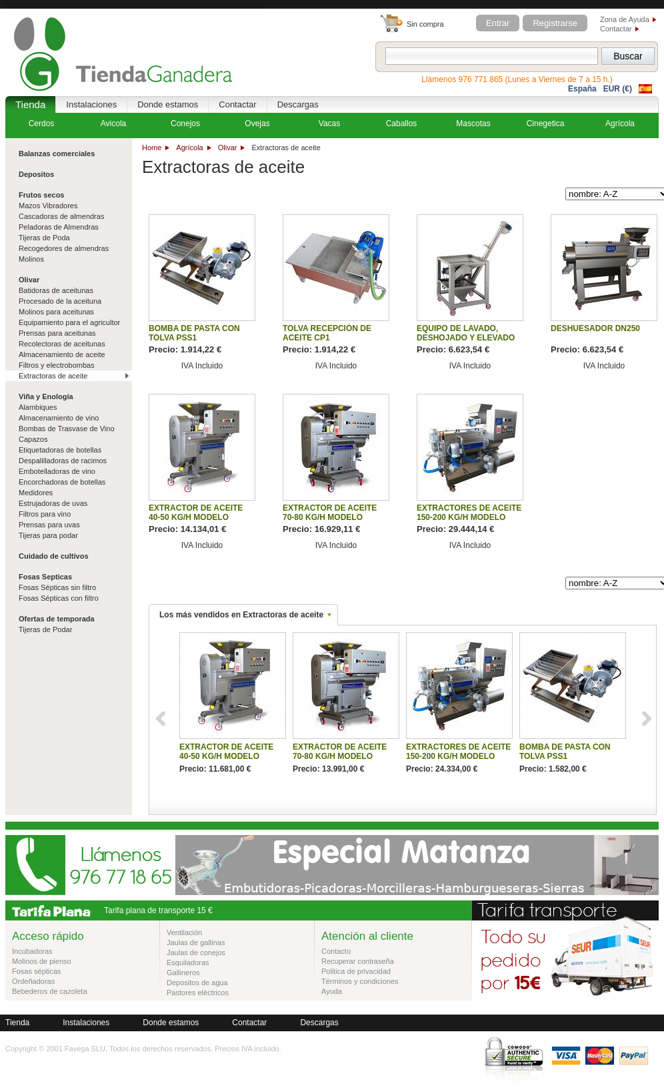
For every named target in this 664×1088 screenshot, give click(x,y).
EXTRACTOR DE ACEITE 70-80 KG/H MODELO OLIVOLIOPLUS (330, 517)
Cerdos (42, 123)
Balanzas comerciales (57, 154)
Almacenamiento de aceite (62, 354)
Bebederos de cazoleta (49, 991)
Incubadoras (32, 951)
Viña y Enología (46, 396)
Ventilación (184, 932)
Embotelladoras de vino (57, 471)
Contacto (336, 951)
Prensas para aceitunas (57, 333)
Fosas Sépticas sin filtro (57, 587)
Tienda (30, 104)
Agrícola (189, 148)
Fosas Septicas (45, 577)
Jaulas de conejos (196, 952)
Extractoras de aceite (53, 376)
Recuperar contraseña (357, 961)
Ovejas (257, 123)
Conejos (185, 123)
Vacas (329, 123)
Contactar (616, 29)
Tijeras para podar (48, 535)
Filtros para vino (45, 514)
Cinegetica (546, 123)
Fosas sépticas (36, 971)
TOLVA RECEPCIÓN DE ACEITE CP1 (327, 333)
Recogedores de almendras (64, 248)
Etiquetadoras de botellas (60, 450)
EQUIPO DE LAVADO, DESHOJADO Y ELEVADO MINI (466, 338)
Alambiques (38, 407)
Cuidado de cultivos (54, 556)
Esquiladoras (188, 963)
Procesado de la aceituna (60, 301)
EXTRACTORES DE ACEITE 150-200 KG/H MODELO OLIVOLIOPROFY (469, 517)
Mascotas (473, 123)
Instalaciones (91, 104)
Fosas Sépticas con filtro (59, 598)
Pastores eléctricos (198, 993)
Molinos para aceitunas (56, 312)
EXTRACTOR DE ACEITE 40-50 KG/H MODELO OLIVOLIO (196, 517)
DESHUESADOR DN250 (595, 328)
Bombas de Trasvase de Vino (67, 429)
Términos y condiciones (360, 981)
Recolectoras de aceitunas (62, 344)
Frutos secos (41, 195)
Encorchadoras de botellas (62, 482)
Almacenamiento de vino (59, 418)
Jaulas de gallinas (196, 942)
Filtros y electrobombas (57, 365)
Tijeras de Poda (44, 238)
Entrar (497, 23)
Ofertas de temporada (57, 619)
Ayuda (331, 991)
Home (151, 148)
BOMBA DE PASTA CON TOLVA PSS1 (194, 333)
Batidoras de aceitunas (56, 290)
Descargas (298, 104)
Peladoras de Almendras (59, 227)
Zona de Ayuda (624, 19)
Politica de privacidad (356, 971)
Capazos (33, 439)
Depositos (36, 174)
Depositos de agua (197, 983)
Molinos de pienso (41, 961)
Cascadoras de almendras (61, 216)
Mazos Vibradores (48, 206)
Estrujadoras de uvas (53, 503)
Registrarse (555, 23)
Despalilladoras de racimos (63, 461)
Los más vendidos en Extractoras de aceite (241, 614)
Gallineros (183, 973)
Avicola (113, 123)
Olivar (227, 148)
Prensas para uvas (49, 525)
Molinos (31, 259)
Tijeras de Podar (45, 629)
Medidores (36, 493)
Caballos (401, 123)
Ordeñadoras (33, 981)
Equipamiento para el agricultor (69, 322)
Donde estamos (167, 104)
